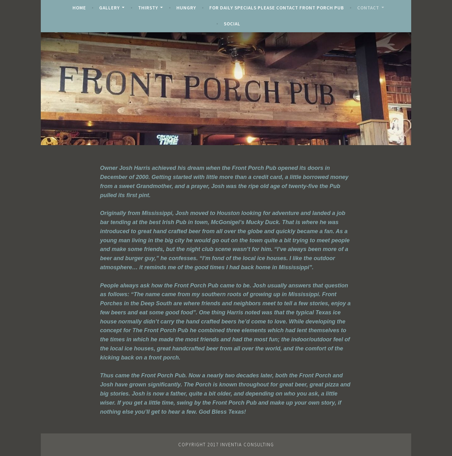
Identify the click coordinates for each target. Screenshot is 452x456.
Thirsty (148, 8)
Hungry (186, 8)
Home (79, 8)
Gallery (109, 8)
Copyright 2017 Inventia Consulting (226, 445)
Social (232, 24)
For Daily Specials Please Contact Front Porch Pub (276, 8)
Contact (368, 8)
